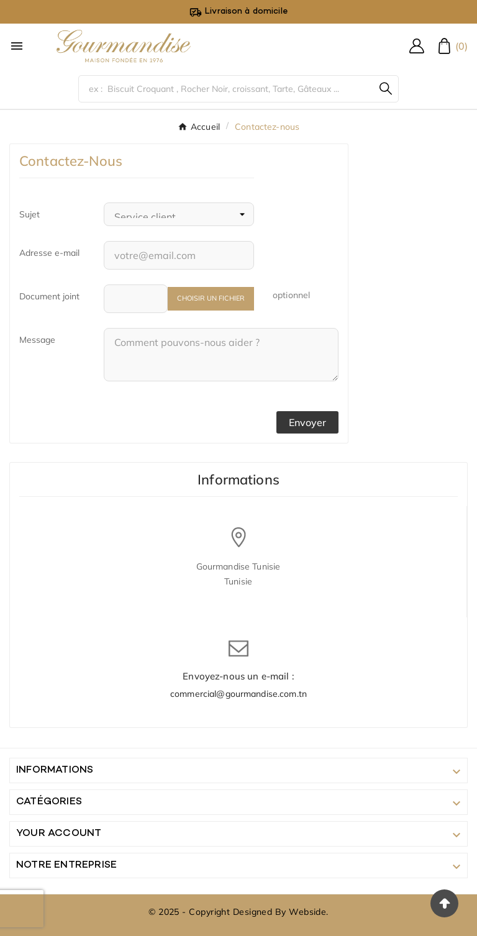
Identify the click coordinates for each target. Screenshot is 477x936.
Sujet (29, 214)
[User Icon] (416, 46)
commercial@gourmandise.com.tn (238, 693)
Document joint (49, 296)
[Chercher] (226, 89)
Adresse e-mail (49, 252)
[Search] (385, 88)
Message (37, 339)
